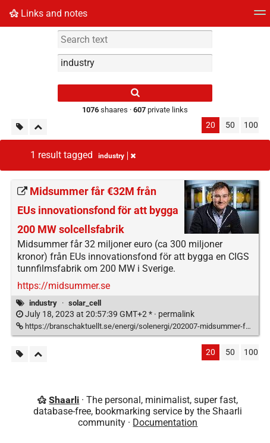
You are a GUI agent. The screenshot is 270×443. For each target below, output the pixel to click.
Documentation (165, 422)
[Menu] (260, 16)
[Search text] (135, 39)
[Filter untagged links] (19, 127)
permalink (105, 314)
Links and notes (48, 13)
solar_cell (84, 303)
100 (251, 125)
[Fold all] (38, 127)
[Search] (135, 93)
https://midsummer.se (63, 285)
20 (210, 125)
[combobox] (135, 63)
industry (43, 303)
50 (230, 125)
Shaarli (64, 400)
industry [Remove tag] (117, 156)
